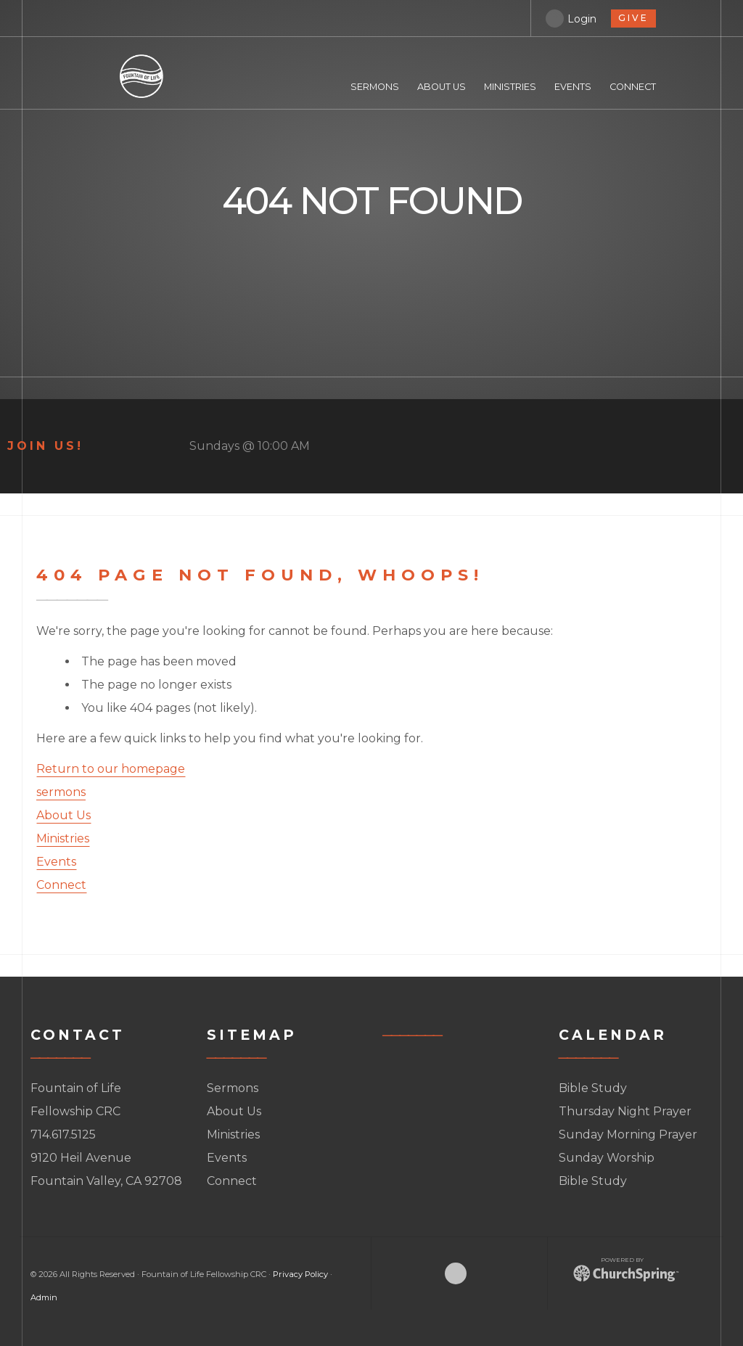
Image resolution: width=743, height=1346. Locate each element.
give (633, 17)
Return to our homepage (110, 769)
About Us (63, 815)
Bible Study (593, 1088)
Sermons (232, 1088)
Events (56, 862)
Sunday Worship (606, 1158)
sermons (61, 792)
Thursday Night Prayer (625, 1111)
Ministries (62, 838)
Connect (61, 885)
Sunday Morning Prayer (628, 1134)
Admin (43, 1297)
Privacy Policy (300, 1274)
